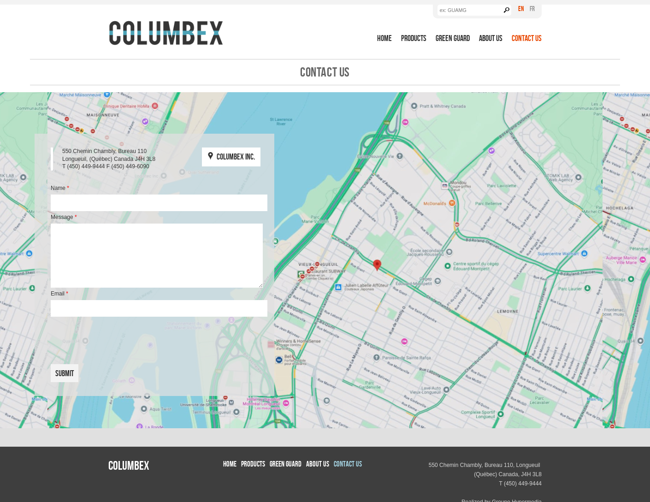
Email (59, 293)
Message (64, 217)
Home (384, 38)
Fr (532, 8)
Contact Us (527, 38)
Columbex (128, 465)
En (521, 8)
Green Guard (453, 38)
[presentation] (118, 337)
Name (60, 188)
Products (413, 38)
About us (490, 38)
